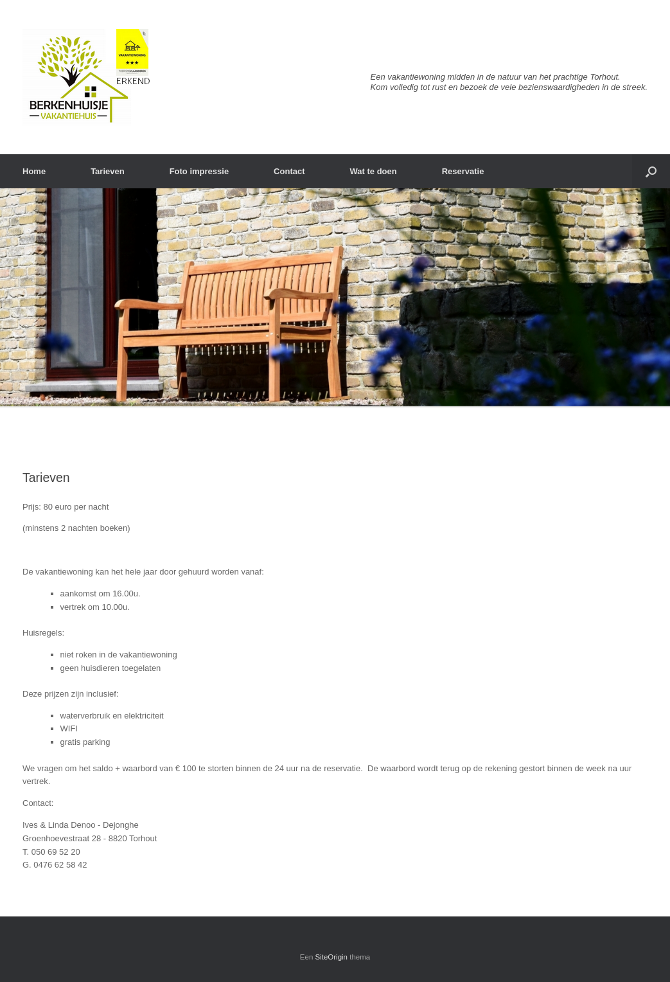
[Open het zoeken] (651, 171)
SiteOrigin (331, 957)
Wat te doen (373, 171)
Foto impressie (199, 171)
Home (34, 171)
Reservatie (463, 171)
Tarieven (108, 171)
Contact (289, 171)
